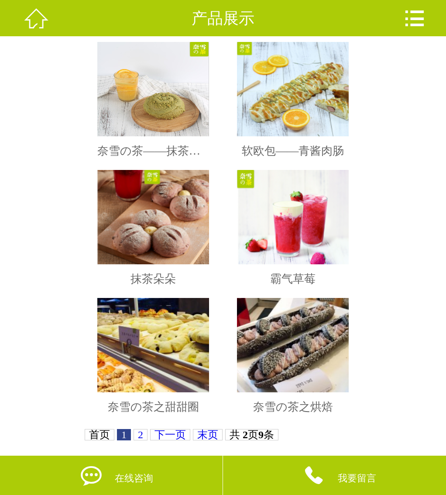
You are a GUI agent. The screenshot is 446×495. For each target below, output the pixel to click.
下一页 (170, 434)
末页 (207, 434)
